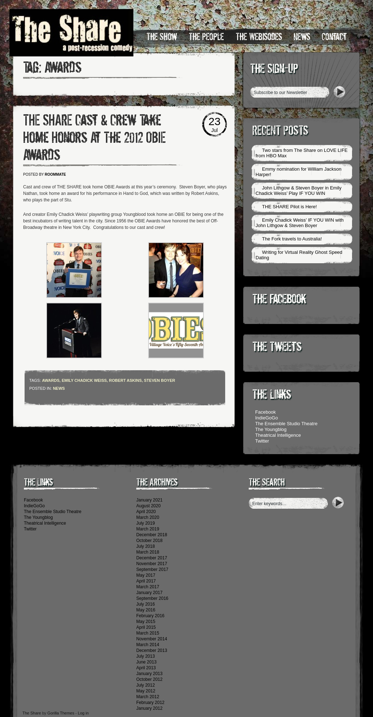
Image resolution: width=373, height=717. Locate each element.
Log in (83, 713)
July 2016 (145, 604)
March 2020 (147, 517)
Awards (50, 380)
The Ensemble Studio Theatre (286, 423)
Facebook (265, 412)
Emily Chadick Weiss (84, 380)
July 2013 (145, 656)
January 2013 (149, 673)
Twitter (262, 441)
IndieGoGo (266, 418)
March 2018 (147, 552)
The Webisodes (259, 36)
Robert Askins (125, 380)
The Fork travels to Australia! (292, 239)
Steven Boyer (159, 380)
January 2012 (149, 708)
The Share (31, 713)
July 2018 (145, 546)
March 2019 (147, 529)
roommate (55, 174)
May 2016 (145, 610)
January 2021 (149, 500)
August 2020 (148, 505)
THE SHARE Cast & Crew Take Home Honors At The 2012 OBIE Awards (94, 138)
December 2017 (151, 557)
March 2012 (147, 696)
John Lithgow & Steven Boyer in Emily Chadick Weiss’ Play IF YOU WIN (299, 190)
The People (206, 36)
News (301, 36)
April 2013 (146, 667)
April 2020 (146, 511)
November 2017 (151, 563)
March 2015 (147, 633)
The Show (161, 36)
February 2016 (150, 615)
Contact (334, 36)
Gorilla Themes (60, 713)
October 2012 (149, 679)
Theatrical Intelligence (278, 435)
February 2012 (150, 702)
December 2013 (151, 650)
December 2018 (151, 534)
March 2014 (147, 644)
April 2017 (146, 581)
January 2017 (149, 592)
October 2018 (149, 540)
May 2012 (145, 690)
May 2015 (145, 621)
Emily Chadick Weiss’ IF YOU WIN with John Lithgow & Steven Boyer (300, 222)
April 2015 (146, 627)
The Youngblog (271, 429)
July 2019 (145, 523)
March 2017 (147, 586)
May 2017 (145, 575)
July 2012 (145, 685)
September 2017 (152, 569)
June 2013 (146, 662)
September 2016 (152, 598)
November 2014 (151, 638)
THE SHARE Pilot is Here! (289, 206)
